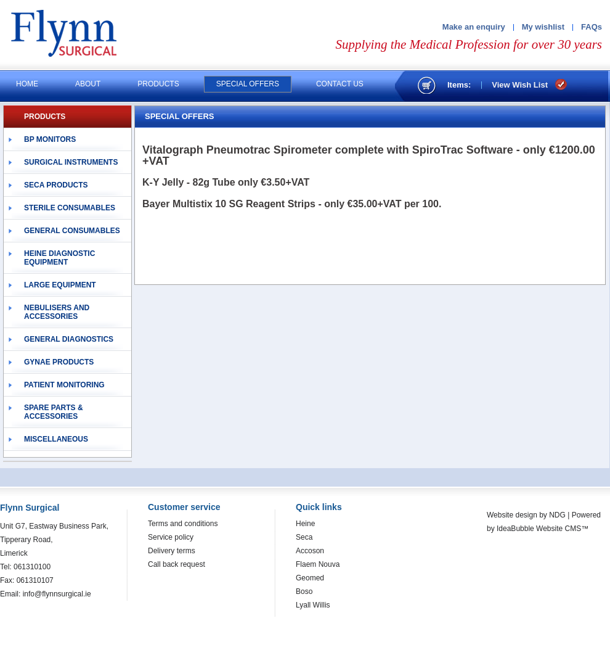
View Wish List (520, 84)
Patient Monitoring (64, 385)
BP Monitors (50, 139)
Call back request (176, 564)
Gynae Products (59, 362)
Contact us (340, 84)
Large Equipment (60, 285)
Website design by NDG (526, 515)
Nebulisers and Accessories (56, 312)
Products (158, 84)
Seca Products (56, 185)
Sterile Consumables (69, 208)
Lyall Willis (313, 605)
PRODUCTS (44, 116)
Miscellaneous (56, 439)
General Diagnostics (68, 339)
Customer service (184, 507)
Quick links (319, 507)
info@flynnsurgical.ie (57, 594)
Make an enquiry (473, 26)
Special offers (247, 84)
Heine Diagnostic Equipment (59, 257)
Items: (459, 84)
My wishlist (543, 26)
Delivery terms (171, 550)
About (87, 84)
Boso (304, 591)
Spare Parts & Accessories (53, 412)
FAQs (591, 26)
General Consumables (72, 230)
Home (27, 84)
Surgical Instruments (71, 162)
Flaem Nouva (318, 564)
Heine (305, 523)
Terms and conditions (183, 523)
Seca (304, 537)
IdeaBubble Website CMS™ (542, 528)
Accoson (310, 550)
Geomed (310, 578)
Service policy (170, 537)
